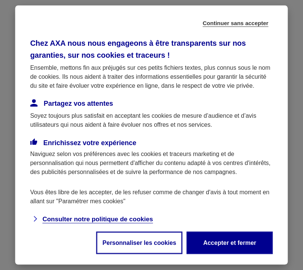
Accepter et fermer (229, 243)
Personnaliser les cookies (139, 243)
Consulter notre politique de (97, 219)
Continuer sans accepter (235, 23)
